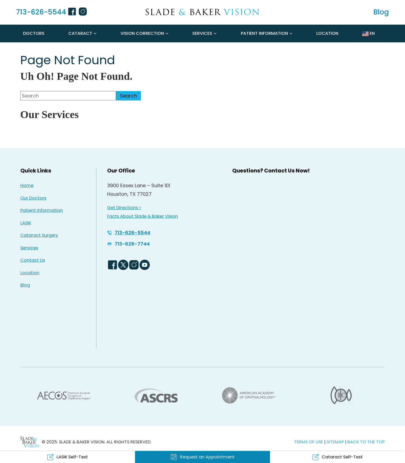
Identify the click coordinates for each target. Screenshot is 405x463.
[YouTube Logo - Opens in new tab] (144, 264)
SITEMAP (336, 442)
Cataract (80, 33)
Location (327, 33)
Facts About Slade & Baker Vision (142, 216)
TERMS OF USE (308, 442)
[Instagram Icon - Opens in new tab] (83, 12)
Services (202, 33)
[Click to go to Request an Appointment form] (202, 457)
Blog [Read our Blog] (25, 285)
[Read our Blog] (381, 12)
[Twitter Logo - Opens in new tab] (123, 264)
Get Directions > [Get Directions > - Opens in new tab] (124, 208)
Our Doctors (33, 198)
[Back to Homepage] (29, 441)
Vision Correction (142, 33)
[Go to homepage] (202, 12)
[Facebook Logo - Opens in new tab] (112, 264)
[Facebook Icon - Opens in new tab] (73, 12)
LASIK (25, 223)
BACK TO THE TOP (366, 442)
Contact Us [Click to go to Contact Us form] (32, 260)
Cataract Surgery (39, 235)
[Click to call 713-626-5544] (38, 12)
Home (26, 185)
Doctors (33, 33)
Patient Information (264, 33)
